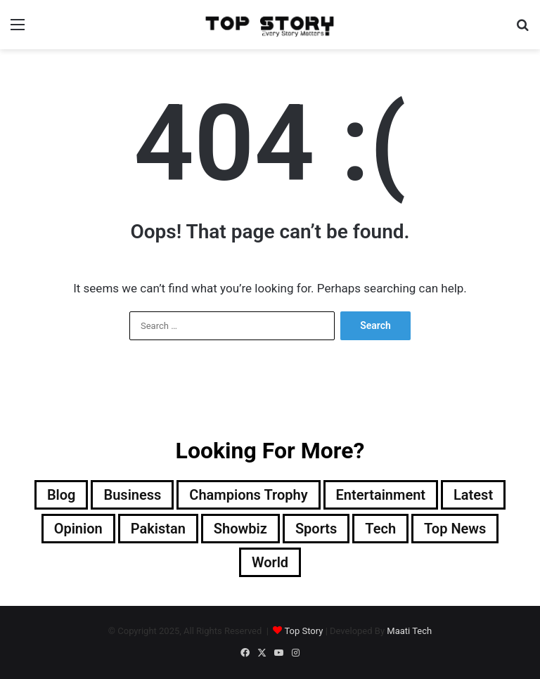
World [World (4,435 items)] (270, 562)
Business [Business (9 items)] (132, 494)
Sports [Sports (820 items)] (316, 528)
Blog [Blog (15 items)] (61, 494)
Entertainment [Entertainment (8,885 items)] (380, 494)
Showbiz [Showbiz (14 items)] (240, 528)
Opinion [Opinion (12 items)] (78, 528)
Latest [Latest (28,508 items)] (473, 494)
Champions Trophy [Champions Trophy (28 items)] (248, 494)
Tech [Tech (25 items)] (380, 528)
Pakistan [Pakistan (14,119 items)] (158, 528)
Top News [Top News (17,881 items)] (455, 528)
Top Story (303, 631)
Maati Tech (409, 631)
